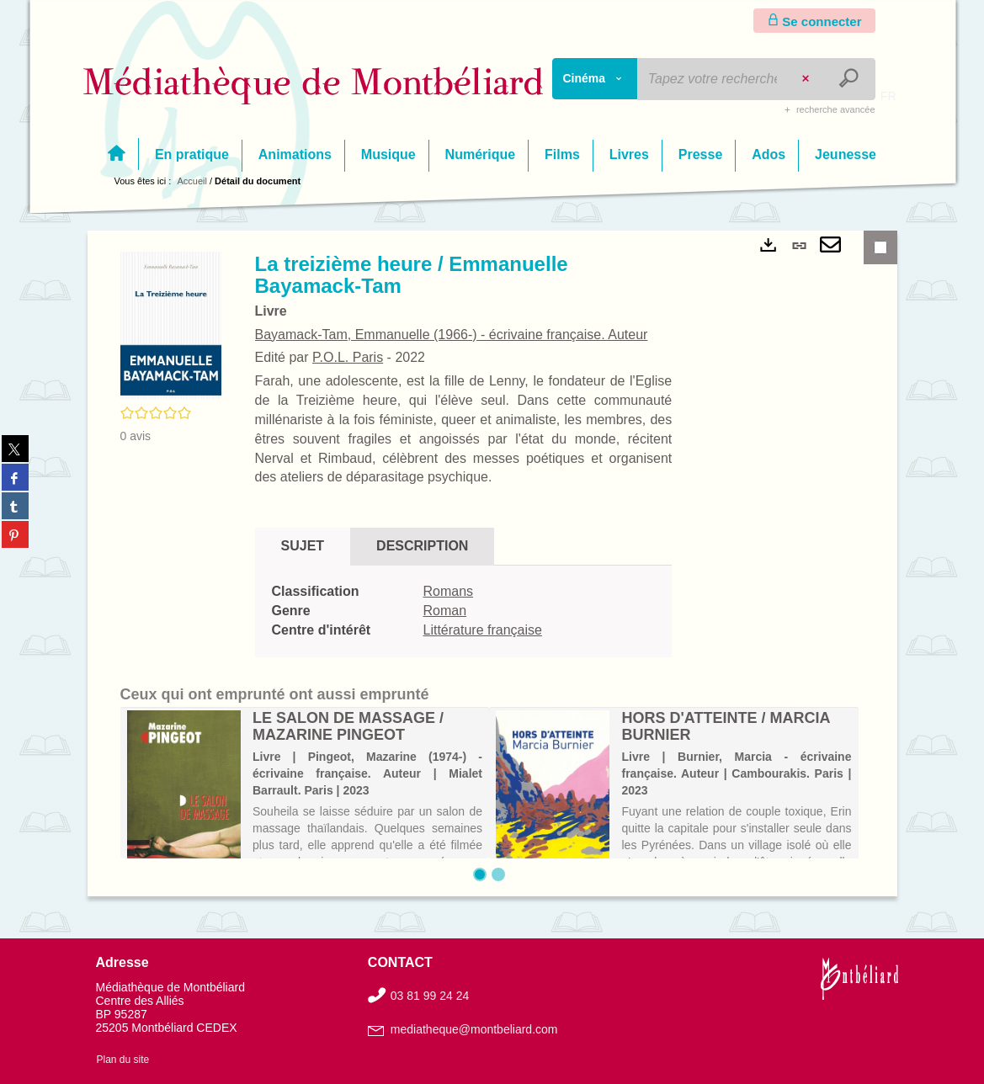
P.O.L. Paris (347, 357)
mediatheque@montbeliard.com (474, 1029)
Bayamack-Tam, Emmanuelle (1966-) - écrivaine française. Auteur (451, 334)
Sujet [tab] (303, 546)
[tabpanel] (464, 611)
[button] (170, 324)
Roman (445, 610)
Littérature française (482, 630)
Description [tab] (422, 546)
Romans (448, 591)
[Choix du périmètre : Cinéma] (595, 78)
